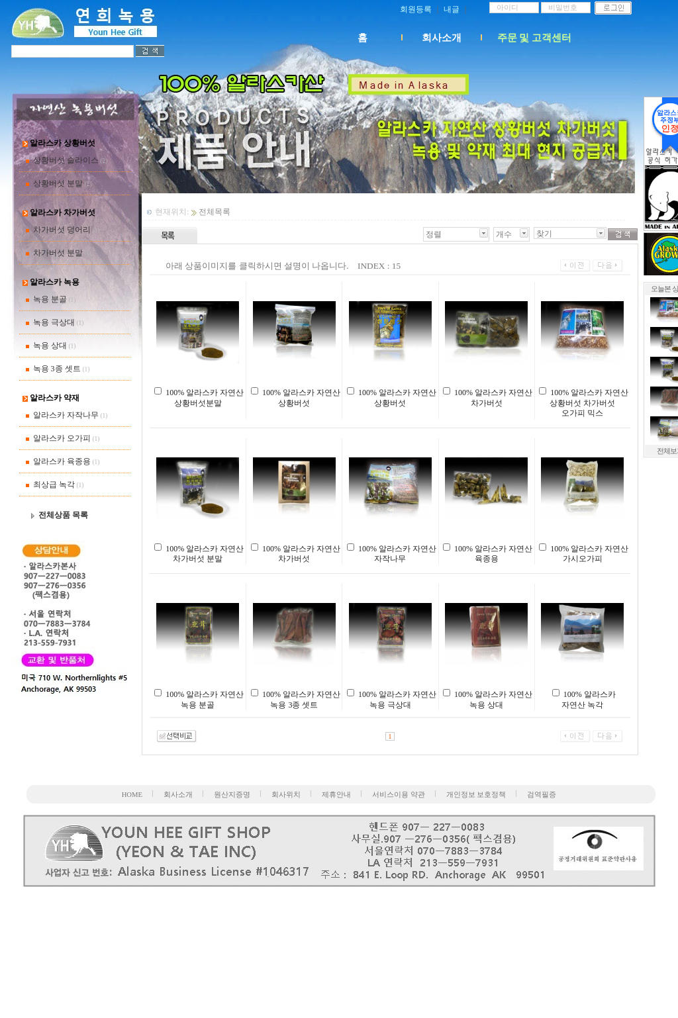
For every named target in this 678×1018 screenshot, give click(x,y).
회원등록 (416, 9)
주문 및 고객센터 (534, 37)
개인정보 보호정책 (476, 794)
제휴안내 (336, 794)
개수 (504, 234)
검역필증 (541, 794)
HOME (132, 794)
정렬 (434, 234)
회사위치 (286, 794)
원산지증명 (232, 794)
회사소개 (441, 37)
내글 (452, 9)
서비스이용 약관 (398, 794)
